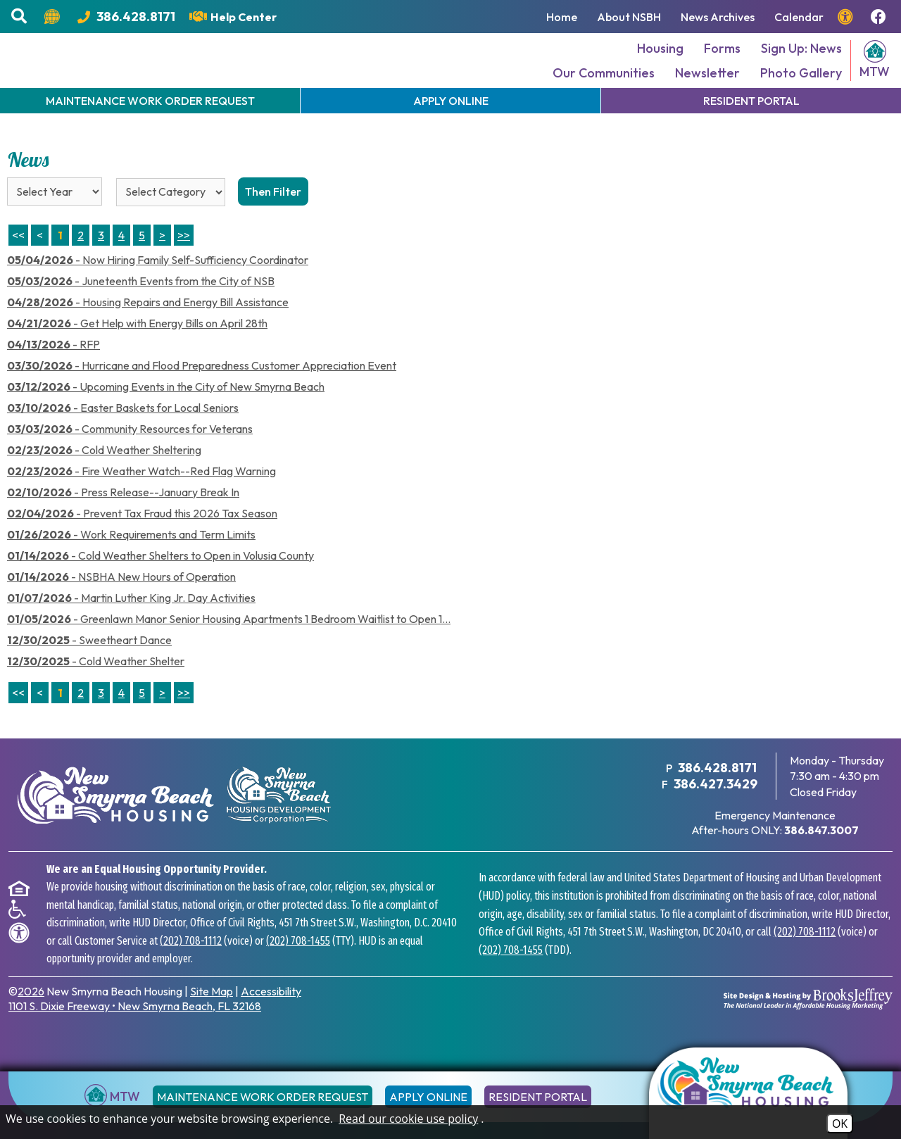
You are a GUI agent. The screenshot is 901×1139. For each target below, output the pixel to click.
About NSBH (629, 17)
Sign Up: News (801, 59)
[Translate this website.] (53, 17)
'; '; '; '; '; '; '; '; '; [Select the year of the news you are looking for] (54, 213)
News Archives (718, 17)
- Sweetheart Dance (89, 661)
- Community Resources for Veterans (130, 450)
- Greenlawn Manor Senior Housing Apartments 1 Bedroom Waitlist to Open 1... (228, 640)
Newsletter (707, 83)
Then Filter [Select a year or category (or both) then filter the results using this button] (273, 213)
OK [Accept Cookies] (840, 1123)
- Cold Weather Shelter (95, 682)
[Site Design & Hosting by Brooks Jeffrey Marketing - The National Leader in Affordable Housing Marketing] (808, 1019)
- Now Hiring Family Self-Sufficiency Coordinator (157, 281)
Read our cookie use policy (408, 1118)
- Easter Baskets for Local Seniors (123, 429)
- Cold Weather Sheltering (104, 471)
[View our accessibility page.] (847, 17)
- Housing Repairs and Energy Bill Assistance (148, 323)
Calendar (799, 17)
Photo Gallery (801, 83)
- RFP (53, 365)
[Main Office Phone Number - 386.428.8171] (126, 16)
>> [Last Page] (183, 256)
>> (183, 714)
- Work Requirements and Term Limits (131, 555)
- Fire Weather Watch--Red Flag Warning (141, 492)
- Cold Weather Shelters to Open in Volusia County (160, 577)
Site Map (211, 1012)
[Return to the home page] (748, 1093)
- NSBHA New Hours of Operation (121, 598)
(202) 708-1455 (298, 961)
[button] (20, 16)
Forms (722, 59)
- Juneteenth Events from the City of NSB (141, 302)
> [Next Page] (162, 256)
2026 (31, 1012)
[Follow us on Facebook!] (880, 17)
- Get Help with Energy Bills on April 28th (137, 344)
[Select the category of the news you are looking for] (170, 213)
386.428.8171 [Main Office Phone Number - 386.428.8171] (716, 789)
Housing (660, 59)
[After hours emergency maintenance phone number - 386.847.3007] (821, 850)
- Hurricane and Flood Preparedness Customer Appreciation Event (201, 386)
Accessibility (271, 1012)
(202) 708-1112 (191, 961)
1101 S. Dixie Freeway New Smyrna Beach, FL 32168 (134, 1026)
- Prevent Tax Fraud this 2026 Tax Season (142, 534)
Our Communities (604, 83)
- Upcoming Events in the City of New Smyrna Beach (166, 408)
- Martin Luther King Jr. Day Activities (131, 619)
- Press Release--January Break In (123, 513)
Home (561, 17)
